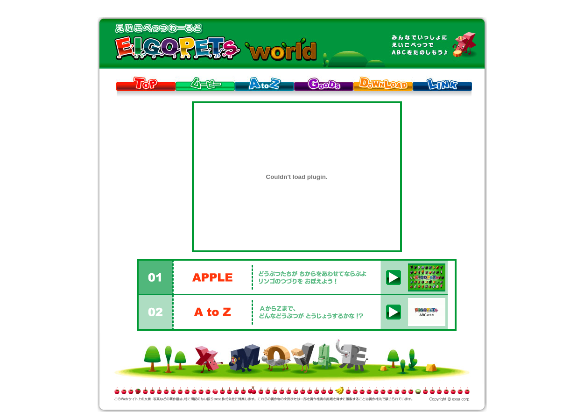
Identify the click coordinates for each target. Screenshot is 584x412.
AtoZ (264, 83)
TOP (146, 83)
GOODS (323, 83)
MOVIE (205, 83)
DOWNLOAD (383, 83)
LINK (442, 83)
